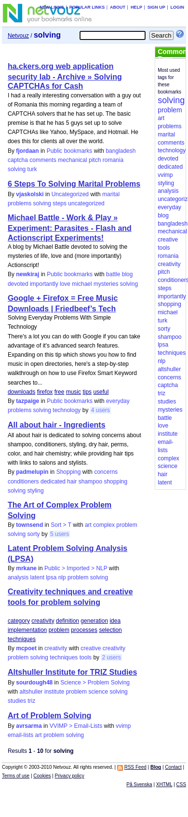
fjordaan (27, 150)
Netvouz (18, 35)
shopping (115, 481)
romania (113, 160)
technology (67, 410)
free (59, 391)
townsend (29, 525)
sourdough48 (34, 682)
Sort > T (61, 525)
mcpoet (26, 648)
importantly (44, 284)
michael (82, 284)
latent (37, 577)
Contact (173, 767)
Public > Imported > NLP (75, 568)
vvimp (123, 726)
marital (111, 194)
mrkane (26, 568)
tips (87, 391)
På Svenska (139, 784)
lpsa (51, 577)
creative (91, 648)
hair (72, 481)
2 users (111, 657)
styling (35, 490)
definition (67, 620)
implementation (27, 630)
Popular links (87, 7)
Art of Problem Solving (49, 715)
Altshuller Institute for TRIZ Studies (72, 672)
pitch (95, 160)
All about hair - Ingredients (57, 425)
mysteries (106, 284)
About (117, 7)
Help (136, 7)
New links (52, 7)
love (65, 284)
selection (110, 630)
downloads (21, 391)
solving (17, 169)
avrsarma (28, 726)
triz (31, 700)
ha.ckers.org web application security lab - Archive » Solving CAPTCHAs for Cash (65, 76)
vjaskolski (29, 194)
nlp (62, 577)
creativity (42, 620)
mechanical (72, 160)
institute (54, 691)
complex (104, 525)
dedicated (53, 481)
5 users (59, 534)
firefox (45, 391)
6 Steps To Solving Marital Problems (74, 184)
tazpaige (27, 401)
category (19, 620)
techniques (22, 639)
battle (113, 274)
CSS (181, 784)
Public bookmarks (70, 150)
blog (127, 274)
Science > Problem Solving (95, 682)
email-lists (20, 735)
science (98, 691)
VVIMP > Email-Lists (76, 726)
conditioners (23, 481)
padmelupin (32, 472)
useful (100, 391)
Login (178, 7)
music (73, 391)
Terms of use (15, 775)
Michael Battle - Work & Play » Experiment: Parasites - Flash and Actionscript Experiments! (70, 227)
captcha (18, 160)
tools (86, 657)
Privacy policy (69, 775)
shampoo (90, 481)
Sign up (156, 7)
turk (32, 169)
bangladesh (120, 150)
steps (60, 203)
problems (19, 203)
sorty (33, 534)
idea (115, 620)
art (88, 525)
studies (17, 700)
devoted (18, 284)
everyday (118, 401)
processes (84, 630)
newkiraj (27, 274)
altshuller (31, 691)
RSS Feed (135, 767)
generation (94, 620)
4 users (100, 410)
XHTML (164, 784)
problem (126, 525)
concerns (106, 472)
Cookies (42, 775)
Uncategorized (70, 194)
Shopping (68, 472)
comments (42, 160)
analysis (18, 577)
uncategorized (86, 203)
